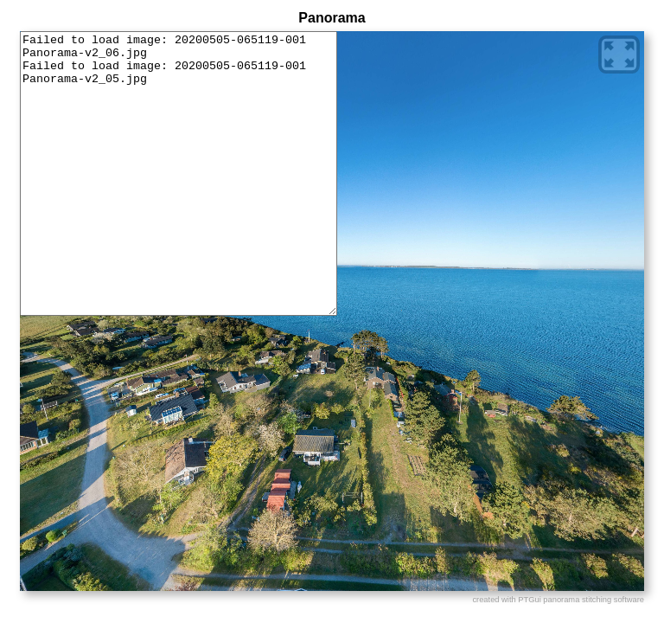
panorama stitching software (593, 599)
